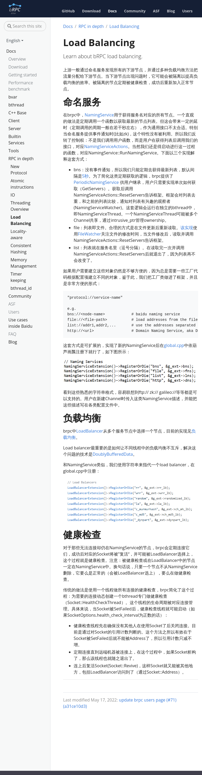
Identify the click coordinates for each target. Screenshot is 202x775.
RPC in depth (21, 158)
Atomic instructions (22, 184)
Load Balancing (21, 220)
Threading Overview (20, 206)
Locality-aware (19, 234)
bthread (16, 105)
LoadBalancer (89, 431)
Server (14, 128)
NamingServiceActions (106, 146)
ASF (11, 304)
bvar (12, 97)
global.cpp (174, 345)
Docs (11, 51)
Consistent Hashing (21, 249)
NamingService (99, 115)
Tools (13, 151)
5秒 (85, 176)
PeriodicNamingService (96, 182)
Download (18, 67)
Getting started (22, 75)
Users (13, 312)
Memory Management (23, 263)
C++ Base (17, 113)
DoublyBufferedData (113, 454)
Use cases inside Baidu (20, 323)
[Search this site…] (25, 26)
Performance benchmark (20, 86)
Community (19, 296)
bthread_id (21, 288)
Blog (12, 342)
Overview (17, 59)
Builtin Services (16, 140)
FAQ (12, 334)
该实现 (186, 227)
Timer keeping (18, 277)
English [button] (13, 40)
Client (14, 121)
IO (13, 195)
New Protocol (19, 170)
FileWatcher (89, 234)
